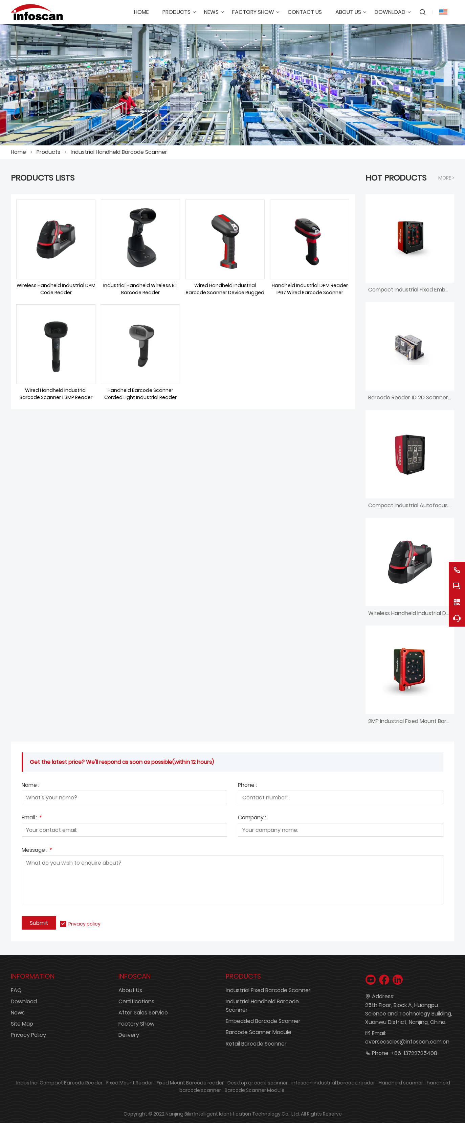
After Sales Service (143, 1012)
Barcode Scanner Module (258, 1032)
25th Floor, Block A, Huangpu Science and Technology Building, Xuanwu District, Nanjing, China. (408, 1013)
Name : (30, 785)
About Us (130, 990)
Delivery (128, 1035)
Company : (252, 818)
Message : (36, 850)
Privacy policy (84, 923)
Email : (31, 818)
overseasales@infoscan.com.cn (407, 1042)
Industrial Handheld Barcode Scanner (119, 152)
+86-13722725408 (414, 1053)
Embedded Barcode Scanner (263, 1021)
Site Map (22, 1024)
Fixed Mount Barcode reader (190, 1082)
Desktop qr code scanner (257, 1082)
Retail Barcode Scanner (256, 1044)
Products (48, 152)
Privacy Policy (28, 1035)
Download (24, 1001)
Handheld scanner (401, 1082)
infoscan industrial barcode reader (333, 1082)
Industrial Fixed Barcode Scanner (268, 990)
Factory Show (136, 1024)
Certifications (136, 1001)
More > (446, 177)
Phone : (247, 785)
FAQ (16, 990)
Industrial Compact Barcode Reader (59, 1082)
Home (18, 152)
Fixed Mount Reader (129, 1082)
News (18, 1012)
